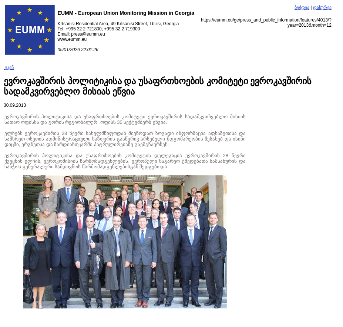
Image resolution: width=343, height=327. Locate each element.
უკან (9, 67)
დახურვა (322, 7)
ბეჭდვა (302, 7)
